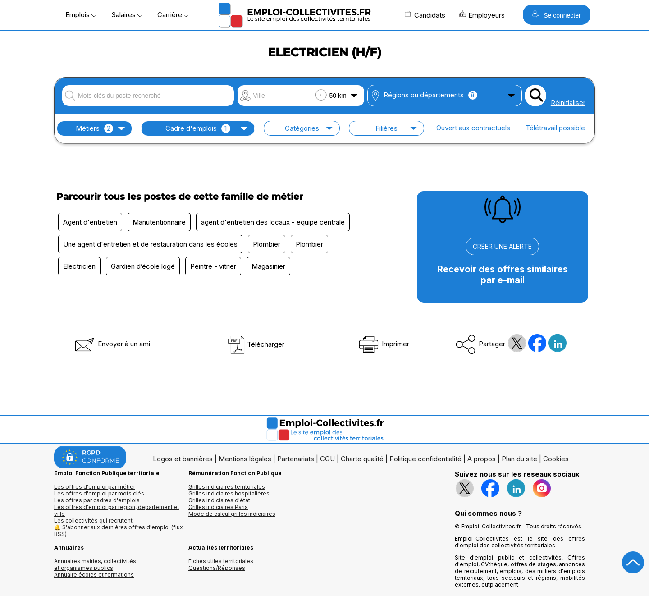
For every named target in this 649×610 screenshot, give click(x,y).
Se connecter (556, 14)
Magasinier (268, 266)
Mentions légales (245, 458)
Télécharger (255, 344)
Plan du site (519, 458)
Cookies (556, 458)
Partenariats (295, 458)
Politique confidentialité (425, 458)
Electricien (79, 266)
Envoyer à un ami (111, 343)
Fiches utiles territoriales (220, 561)
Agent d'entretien (90, 222)
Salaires (126, 14)
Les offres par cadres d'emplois (97, 500)
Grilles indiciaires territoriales (226, 486)
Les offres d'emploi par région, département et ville (116, 510)
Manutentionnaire (159, 222)
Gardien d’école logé (143, 266)
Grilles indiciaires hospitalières (229, 493)
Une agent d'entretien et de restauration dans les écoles (150, 244)
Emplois (80, 14)
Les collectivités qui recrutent (93, 520)
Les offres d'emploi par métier (94, 486)
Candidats (425, 14)
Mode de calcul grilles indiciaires (231, 513)
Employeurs (482, 14)
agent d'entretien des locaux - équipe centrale (273, 222)
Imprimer (383, 343)
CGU (327, 458)
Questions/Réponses (216, 567)
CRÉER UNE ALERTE (502, 246)
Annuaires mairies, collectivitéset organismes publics (95, 564)
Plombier (266, 244)
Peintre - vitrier (213, 266)
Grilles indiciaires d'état (219, 500)
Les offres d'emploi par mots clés (99, 493)
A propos (481, 458)
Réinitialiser (568, 102)
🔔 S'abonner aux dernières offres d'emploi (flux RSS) (118, 530)
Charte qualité (362, 458)
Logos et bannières (183, 458)
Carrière (172, 14)
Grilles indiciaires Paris (218, 507)
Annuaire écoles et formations (94, 574)
